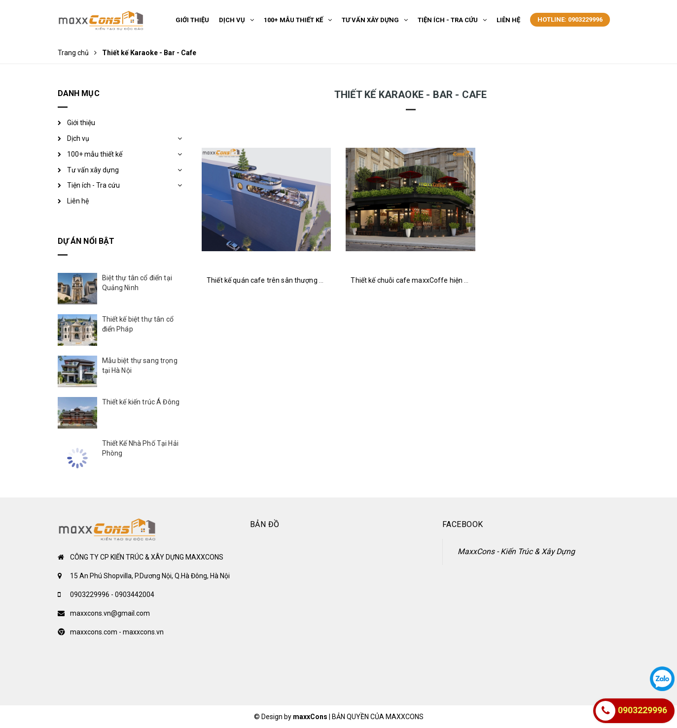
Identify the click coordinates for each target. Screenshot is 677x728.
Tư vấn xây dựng (93, 170)
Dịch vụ (78, 138)
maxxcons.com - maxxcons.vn (117, 632)
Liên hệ (78, 201)
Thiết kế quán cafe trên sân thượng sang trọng (280, 280)
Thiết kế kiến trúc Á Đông (141, 402)
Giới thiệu (81, 123)
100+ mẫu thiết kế (94, 154)
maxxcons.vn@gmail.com (110, 613)
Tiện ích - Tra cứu (93, 185)
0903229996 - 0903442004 (112, 594)
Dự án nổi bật (86, 241)
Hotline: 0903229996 (570, 19)
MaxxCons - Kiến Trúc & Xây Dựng (516, 551)
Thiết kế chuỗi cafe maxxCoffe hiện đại (412, 280)
